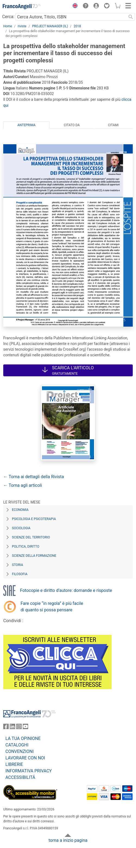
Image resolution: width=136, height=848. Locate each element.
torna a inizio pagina (67, 840)
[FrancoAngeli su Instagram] (19, 727)
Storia (17, 565)
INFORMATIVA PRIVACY (28, 770)
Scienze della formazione (34, 556)
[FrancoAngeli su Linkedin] (12, 727)
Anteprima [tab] (26, 125)
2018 (77, 26)
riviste (22, 26)
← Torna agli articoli (22, 485)
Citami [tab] (113, 125)
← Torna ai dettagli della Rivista (33, 476)
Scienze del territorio (31, 537)
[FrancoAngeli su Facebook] (6, 727)
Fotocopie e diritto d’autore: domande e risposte (66, 590)
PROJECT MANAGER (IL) (50, 26)
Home (7, 26)
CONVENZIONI (19, 751)
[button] (73, 6)
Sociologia (21, 528)
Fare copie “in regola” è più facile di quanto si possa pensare (52, 606)
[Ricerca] (130, 17)
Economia (20, 510)
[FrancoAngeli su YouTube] (25, 727)
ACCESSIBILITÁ (20, 777)
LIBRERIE (14, 764)
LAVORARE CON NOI (25, 757)
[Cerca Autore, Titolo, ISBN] (70, 17)
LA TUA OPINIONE (23, 738)
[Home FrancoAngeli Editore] (22, 6)
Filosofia (19, 574)
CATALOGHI (16, 745)
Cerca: (8, 16)
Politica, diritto (25, 546)
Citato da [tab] (72, 125)
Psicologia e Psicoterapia (34, 519)
